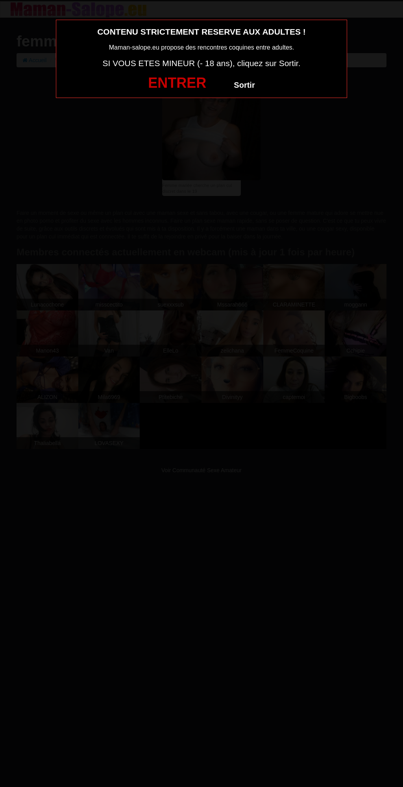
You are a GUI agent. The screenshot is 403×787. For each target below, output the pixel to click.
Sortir (244, 85)
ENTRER (177, 83)
